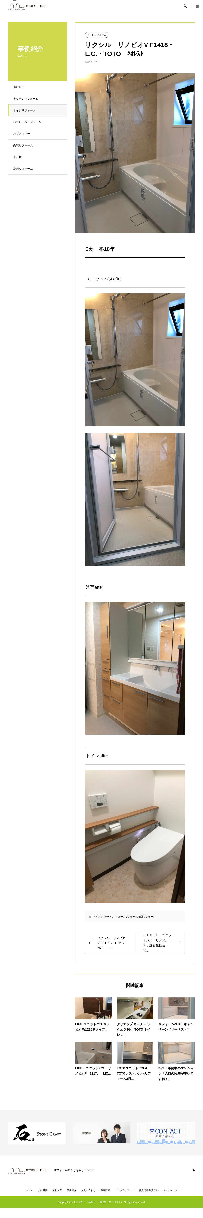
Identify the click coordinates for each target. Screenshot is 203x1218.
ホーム (29, 1190)
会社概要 (42, 1190)
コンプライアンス (124, 1190)
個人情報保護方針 (148, 1190)
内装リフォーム (24, 145)
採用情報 (105, 1190)
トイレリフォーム (25, 110)
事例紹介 (71, 1190)
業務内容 (57, 1190)
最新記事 (19, 87)
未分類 (18, 157)
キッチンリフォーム (26, 98)
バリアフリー (22, 133)
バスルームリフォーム (28, 122)
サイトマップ (170, 1190)
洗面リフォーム (24, 168)
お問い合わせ (88, 1190)
